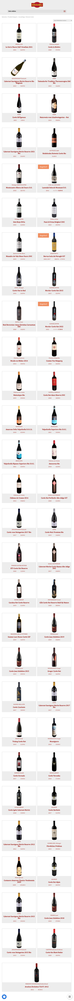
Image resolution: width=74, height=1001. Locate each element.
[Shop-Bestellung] (62, 20)
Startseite (4, 17)
